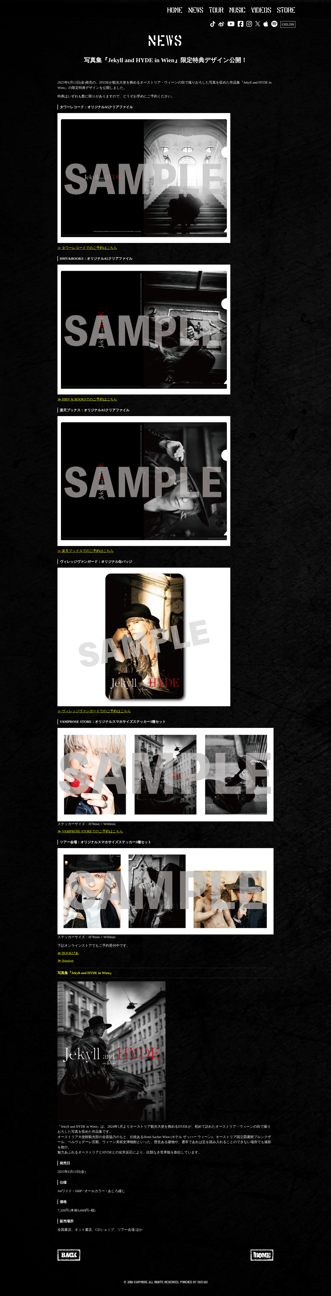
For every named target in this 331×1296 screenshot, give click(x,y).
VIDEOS (261, 9)
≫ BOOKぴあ (68, 953)
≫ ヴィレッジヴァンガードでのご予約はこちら (94, 711)
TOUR (216, 9)
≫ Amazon (65, 960)
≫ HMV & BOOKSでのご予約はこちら (87, 399)
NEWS (195, 9)
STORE (286, 9)
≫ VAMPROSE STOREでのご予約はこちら (90, 831)
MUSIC (237, 9)
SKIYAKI (202, 1282)
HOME (175, 9)
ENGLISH (288, 24)
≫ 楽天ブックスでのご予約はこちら (85, 551)
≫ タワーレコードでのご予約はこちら (87, 248)
